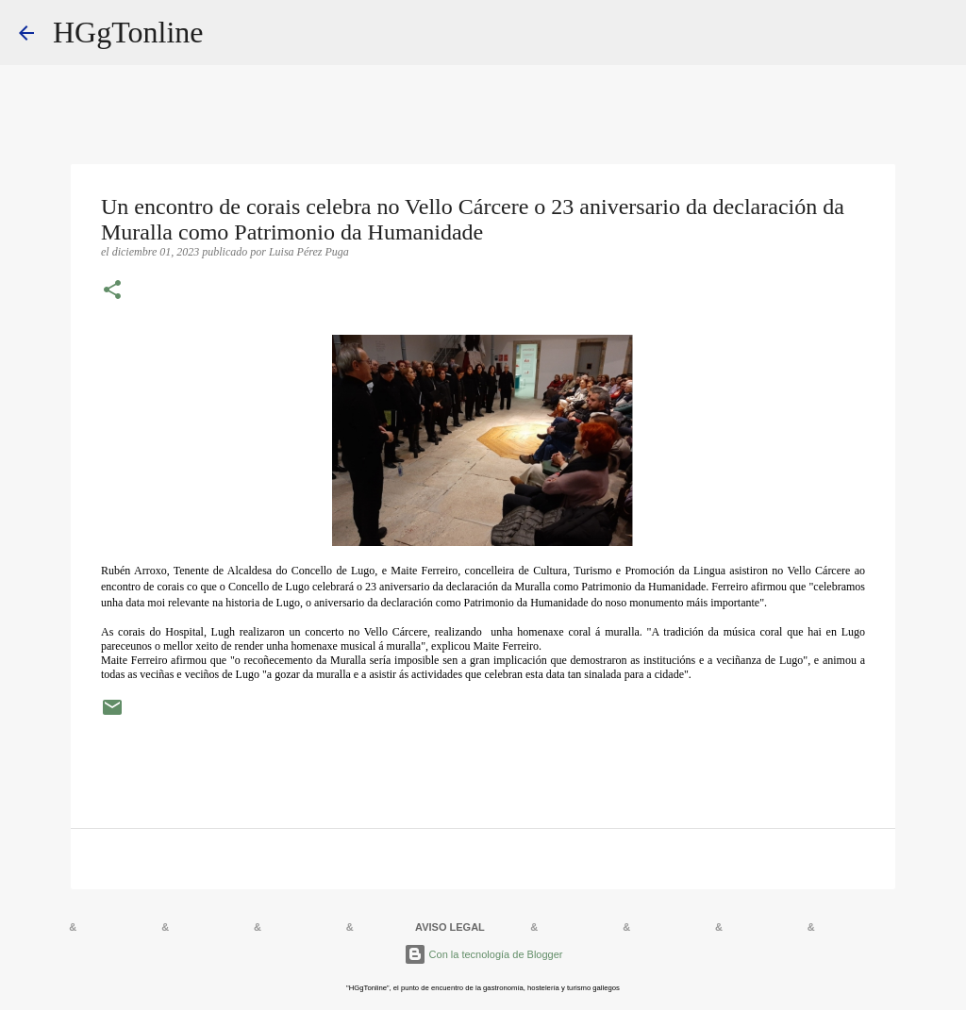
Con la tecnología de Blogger (483, 954)
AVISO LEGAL (450, 927)
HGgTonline (128, 32)
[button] (112, 291)
